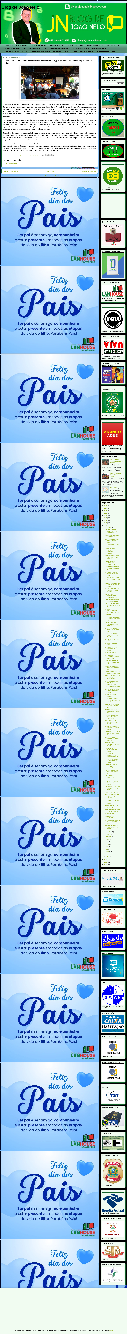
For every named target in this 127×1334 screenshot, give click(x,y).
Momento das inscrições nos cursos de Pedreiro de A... (112, 711)
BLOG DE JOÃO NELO (22, 45)
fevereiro (108, 854)
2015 (105, 862)
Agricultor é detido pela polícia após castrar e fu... (112, 771)
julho (106, 841)
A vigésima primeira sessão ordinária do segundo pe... (111, 749)
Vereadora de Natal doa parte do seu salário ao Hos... (112, 662)
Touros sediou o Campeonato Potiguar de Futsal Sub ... (112, 656)
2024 (105, 508)
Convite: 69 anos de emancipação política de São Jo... (111, 624)
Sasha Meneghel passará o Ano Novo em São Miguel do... (112, 557)
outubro (107, 834)
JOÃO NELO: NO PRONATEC (12, 48)
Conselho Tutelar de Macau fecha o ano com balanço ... (111, 531)
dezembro (108, 527)
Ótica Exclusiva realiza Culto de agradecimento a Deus (112, 700)
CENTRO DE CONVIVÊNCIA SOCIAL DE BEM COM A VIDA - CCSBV (50, 52)
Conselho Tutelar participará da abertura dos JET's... (112, 738)
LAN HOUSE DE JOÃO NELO (81, 48)
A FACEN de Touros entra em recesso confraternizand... (112, 677)
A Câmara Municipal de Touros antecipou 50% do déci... (112, 827)
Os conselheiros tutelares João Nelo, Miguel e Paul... (112, 705)
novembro (108, 832)
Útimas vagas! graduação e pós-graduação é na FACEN (112, 690)
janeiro (107, 856)
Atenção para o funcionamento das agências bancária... (111, 596)
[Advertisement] (113, 205)
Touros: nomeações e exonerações (111, 695)
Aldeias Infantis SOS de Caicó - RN (112, 806)
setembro (108, 836)
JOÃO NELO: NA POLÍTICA (57, 45)
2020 (105, 518)
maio (107, 846)
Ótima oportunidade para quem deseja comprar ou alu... (112, 802)
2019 (105, 520)
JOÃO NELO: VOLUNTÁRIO (75, 45)
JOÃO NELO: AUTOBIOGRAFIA (32, 48)
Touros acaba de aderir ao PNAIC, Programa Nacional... (112, 821)
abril (106, 849)
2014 (105, 864)
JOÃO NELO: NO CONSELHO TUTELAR (82, 52)
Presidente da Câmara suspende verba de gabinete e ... (111, 760)
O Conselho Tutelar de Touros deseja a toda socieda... (111, 635)
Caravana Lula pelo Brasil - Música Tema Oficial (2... (112, 733)
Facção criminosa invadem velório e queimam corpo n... (111, 562)
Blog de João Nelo (20, 7)
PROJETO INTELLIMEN (112, 45)
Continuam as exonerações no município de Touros (111, 755)
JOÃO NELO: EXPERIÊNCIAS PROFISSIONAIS (57, 48)
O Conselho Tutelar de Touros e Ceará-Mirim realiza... (112, 629)
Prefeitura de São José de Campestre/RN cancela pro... (112, 618)
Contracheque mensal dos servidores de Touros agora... (112, 788)
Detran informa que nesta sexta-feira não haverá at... (112, 568)
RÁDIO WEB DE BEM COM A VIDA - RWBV (16, 52)
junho (107, 844)
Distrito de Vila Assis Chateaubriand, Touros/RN (115, 475)
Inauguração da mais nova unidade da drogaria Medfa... (111, 766)
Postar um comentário (11, 163)
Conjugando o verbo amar (112, 686)
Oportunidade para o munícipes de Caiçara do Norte (112, 727)
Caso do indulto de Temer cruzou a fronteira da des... (112, 540)
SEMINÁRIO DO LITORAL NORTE (106, 52)
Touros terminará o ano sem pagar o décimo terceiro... (111, 573)
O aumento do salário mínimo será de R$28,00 (111, 648)
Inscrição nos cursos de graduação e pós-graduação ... (111, 716)
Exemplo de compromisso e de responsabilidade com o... (112, 585)
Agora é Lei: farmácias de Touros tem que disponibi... (112, 796)
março (107, 851)
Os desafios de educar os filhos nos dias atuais (112, 600)
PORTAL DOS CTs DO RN (99, 48)
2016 (105, 859)
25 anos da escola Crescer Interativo (110, 816)
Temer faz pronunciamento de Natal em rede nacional (112, 610)
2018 (105, 523)
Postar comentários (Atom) (52, 175)
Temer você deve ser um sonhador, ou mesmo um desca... (112, 590)
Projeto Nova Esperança (112, 792)
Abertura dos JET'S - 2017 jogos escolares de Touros (111, 722)
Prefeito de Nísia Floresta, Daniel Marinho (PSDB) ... (112, 579)
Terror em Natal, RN (110, 652)
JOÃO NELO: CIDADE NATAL (95, 45)
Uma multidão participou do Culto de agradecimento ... (112, 682)
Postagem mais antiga (89, 171)
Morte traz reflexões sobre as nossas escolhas (112, 810)
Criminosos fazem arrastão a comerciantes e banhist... (110, 551)
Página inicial (9, 45)
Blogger (111, 1330)
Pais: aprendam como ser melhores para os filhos (112, 672)
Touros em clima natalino (112, 813)
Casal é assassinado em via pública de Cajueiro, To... (112, 605)
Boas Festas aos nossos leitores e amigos (112, 535)
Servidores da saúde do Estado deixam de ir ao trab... (112, 667)
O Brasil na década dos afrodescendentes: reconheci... (111, 783)
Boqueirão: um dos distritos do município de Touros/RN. (116, 461)
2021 (105, 515)
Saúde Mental (113, 487)
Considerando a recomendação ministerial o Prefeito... (112, 777)
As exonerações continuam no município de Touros (112, 744)
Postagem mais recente (10, 171)
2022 (105, 513)
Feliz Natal (108, 614)
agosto (107, 839)
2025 (105, 505)
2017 (105, 525)
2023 (105, 510)
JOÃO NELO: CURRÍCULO (39, 45)
